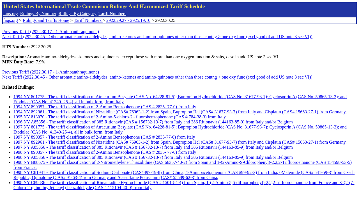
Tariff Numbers (112, 13)
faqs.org (10, 13)
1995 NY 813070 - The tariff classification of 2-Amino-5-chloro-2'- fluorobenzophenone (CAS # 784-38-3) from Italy (119, 116)
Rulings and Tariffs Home (46, 20)
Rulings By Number (38, 13)
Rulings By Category (77, 13)
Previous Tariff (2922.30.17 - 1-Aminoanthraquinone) (50, 31)
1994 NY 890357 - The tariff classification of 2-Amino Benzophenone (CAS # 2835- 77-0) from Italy (104, 106)
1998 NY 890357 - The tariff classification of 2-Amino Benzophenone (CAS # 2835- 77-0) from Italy (104, 152)
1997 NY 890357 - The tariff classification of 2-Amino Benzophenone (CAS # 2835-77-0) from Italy (104, 137)
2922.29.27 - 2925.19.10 (128, 20)
